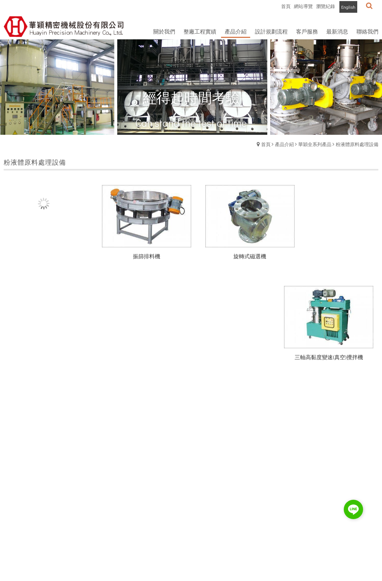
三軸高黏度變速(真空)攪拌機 (334, 252)
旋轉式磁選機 (238, 252)
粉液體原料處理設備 (357, 144)
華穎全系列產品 (314, 144)
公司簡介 (13, 528)
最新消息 (13, 539)
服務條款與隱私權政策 (62, 539)
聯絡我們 (48, 550)
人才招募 (13, 550)
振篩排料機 (143, 252)
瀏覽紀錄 (325, 6)
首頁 (266, 144)
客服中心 (48, 528)
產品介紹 (284, 144)
